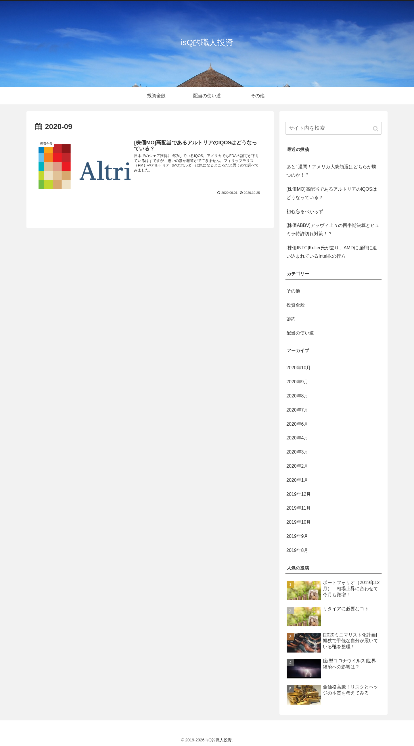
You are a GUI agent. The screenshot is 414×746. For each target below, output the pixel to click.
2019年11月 (298, 508)
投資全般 (295, 305)
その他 (293, 290)
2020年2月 (297, 466)
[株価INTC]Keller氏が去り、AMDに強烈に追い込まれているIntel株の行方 (331, 252)
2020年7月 (297, 410)
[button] (376, 129)
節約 (291, 318)
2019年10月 (298, 522)
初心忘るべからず (304, 211)
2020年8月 (297, 395)
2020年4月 (297, 437)
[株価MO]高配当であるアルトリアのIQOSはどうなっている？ (331, 193)
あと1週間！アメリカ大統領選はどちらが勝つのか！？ (331, 170)
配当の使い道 (300, 332)
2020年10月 (298, 367)
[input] (333, 128)
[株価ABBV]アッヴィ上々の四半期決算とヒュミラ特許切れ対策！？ (332, 229)
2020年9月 (297, 381)
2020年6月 (297, 424)
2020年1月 (297, 480)
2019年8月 (297, 550)
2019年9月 (297, 536)
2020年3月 (297, 451)
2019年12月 (298, 494)
